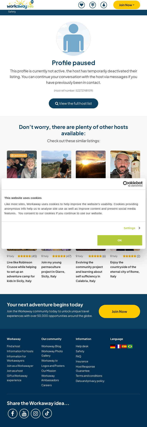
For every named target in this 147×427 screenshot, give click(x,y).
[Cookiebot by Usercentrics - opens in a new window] (126, 184)
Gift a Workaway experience (17, 378)
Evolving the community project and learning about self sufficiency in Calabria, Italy (89, 271)
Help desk (82, 346)
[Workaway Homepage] (20, 4)
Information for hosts (20, 351)
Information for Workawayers (16, 358)
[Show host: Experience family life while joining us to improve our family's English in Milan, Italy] (22, 166)
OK (120, 240)
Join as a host (15, 370)
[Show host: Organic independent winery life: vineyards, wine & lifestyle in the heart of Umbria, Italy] (125, 166)
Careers (46, 385)
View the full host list (73, 103)
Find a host (13, 346)
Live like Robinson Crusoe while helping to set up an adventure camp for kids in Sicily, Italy (21, 271)
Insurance (82, 361)
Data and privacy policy (90, 380)
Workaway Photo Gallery (52, 353)
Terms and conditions (89, 375)
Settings (129, 228)
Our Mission (48, 370)
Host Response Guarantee (85, 368)
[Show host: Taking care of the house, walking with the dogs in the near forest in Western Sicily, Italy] (91, 166)
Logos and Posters (53, 365)
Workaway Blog (51, 346)
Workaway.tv (49, 360)
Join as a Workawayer (20, 365)
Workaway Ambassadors (50, 378)
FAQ (78, 356)
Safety (12, 11)
